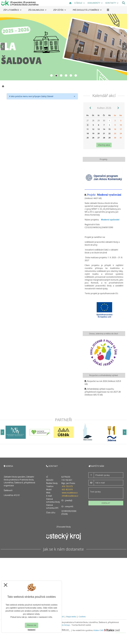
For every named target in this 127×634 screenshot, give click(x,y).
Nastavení (31, 630)
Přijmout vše (31, 625)
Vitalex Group (64, 625)
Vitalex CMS (98, 630)
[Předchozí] (2, 432)
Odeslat (106, 503)
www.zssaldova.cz (70, 492)
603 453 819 (67, 489)
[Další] (124, 432)
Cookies (82, 616)
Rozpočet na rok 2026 (97, 381)
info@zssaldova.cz (70, 495)
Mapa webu (71, 616)
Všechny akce (104, 145)
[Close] (74, 96)
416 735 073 (67, 486)
